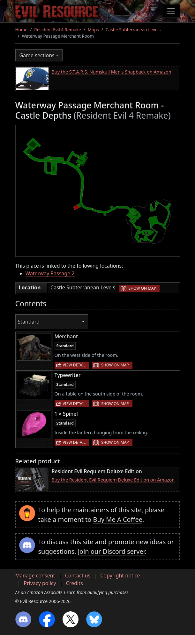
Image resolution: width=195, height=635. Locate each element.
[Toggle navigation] (171, 11)
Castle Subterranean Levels (133, 30)
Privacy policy (40, 583)
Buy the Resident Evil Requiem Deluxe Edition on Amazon (113, 480)
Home (21, 30)
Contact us (78, 575)
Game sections (37, 55)
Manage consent (35, 575)
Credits (74, 583)
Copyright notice (120, 575)
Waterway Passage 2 (50, 273)
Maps (93, 30)
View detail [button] (74, 365)
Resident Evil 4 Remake (57, 30)
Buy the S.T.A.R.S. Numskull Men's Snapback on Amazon (111, 72)
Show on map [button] (142, 288)
